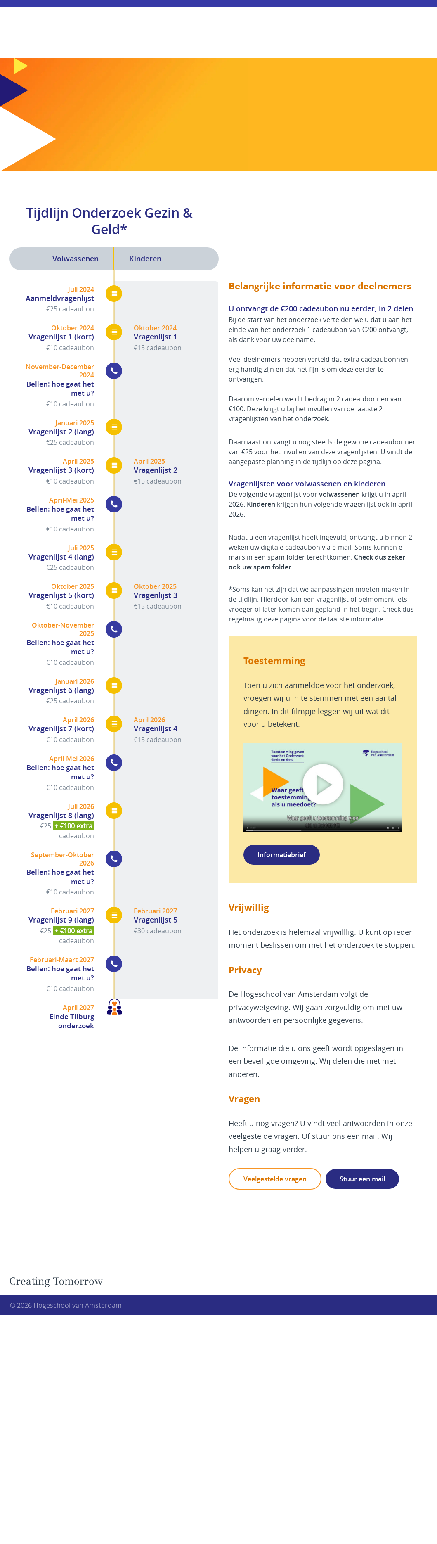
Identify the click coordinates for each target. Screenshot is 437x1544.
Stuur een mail (362, 1179)
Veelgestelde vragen (275, 1178)
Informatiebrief (281, 855)
